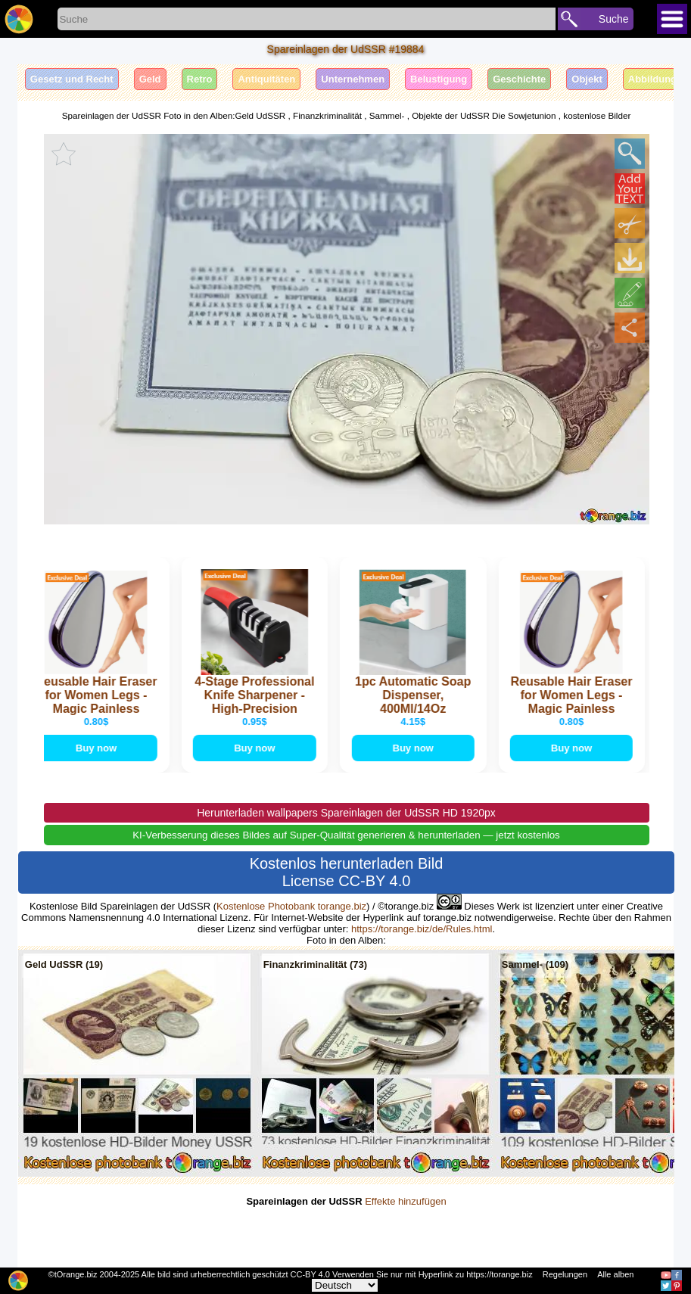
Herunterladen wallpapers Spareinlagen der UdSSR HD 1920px (346, 827)
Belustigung (438, 79)
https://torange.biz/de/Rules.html (421, 943)
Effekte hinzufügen (405, 1215)
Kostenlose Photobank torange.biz (291, 920)
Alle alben (615, 1274)
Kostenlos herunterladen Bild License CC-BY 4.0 (347, 886)
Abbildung (652, 79)
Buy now (97, 761)
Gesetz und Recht (72, 79)
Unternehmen (352, 79)
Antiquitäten (266, 79)
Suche (614, 19)
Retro (200, 79)
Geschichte (519, 79)
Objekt (586, 79)
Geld (150, 79)
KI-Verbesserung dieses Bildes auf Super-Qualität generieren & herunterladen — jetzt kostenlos (346, 849)
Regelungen (565, 1274)
